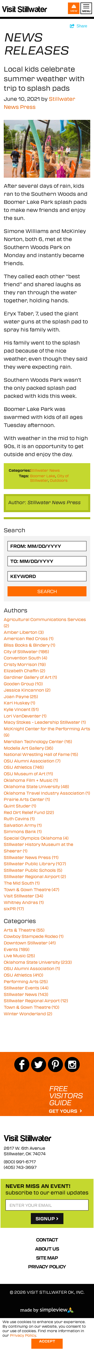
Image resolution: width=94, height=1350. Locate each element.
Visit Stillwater (23, 896)
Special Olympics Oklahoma (36, 838)
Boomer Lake (42, 475)
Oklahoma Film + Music (31, 780)
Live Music (19, 955)
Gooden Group (23, 684)
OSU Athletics (24, 767)
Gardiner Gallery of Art (30, 677)
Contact (47, 1239)
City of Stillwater (26, 651)
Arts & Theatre (24, 930)
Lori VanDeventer (25, 716)
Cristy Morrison (25, 664)
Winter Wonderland (28, 1014)
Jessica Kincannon (27, 690)
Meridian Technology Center (38, 741)
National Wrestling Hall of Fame (41, 754)
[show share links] (78, 26)
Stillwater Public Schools (33, 870)
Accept (47, 1341)
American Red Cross (28, 638)
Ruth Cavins (19, 819)
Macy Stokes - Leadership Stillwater (45, 722)
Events (16, 949)
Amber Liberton (24, 632)
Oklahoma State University (36, 786)
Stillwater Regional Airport (35, 876)
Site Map (47, 1258)
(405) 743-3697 (20, 1167)
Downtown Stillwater (30, 943)
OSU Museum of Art (28, 774)
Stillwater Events (26, 988)
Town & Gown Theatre (31, 889)
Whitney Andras (24, 902)
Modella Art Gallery (28, 748)
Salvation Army (23, 825)
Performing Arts (26, 981)
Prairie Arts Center (27, 799)
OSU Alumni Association (32, 761)
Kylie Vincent (21, 709)
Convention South (25, 658)
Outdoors (58, 480)
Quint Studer (20, 806)
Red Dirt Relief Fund (29, 812)
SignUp (47, 1218)
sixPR (14, 908)
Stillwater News (45, 470)
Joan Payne (21, 696)
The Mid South (22, 883)
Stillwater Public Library (35, 863)
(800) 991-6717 (20, 1162)
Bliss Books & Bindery (29, 645)
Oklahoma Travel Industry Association (47, 793)
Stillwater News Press (31, 857)
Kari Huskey (19, 703)
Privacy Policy (47, 1266)
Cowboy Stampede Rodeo (33, 936)
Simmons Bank (23, 831)
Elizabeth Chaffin (24, 670)
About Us (47, 1248)
